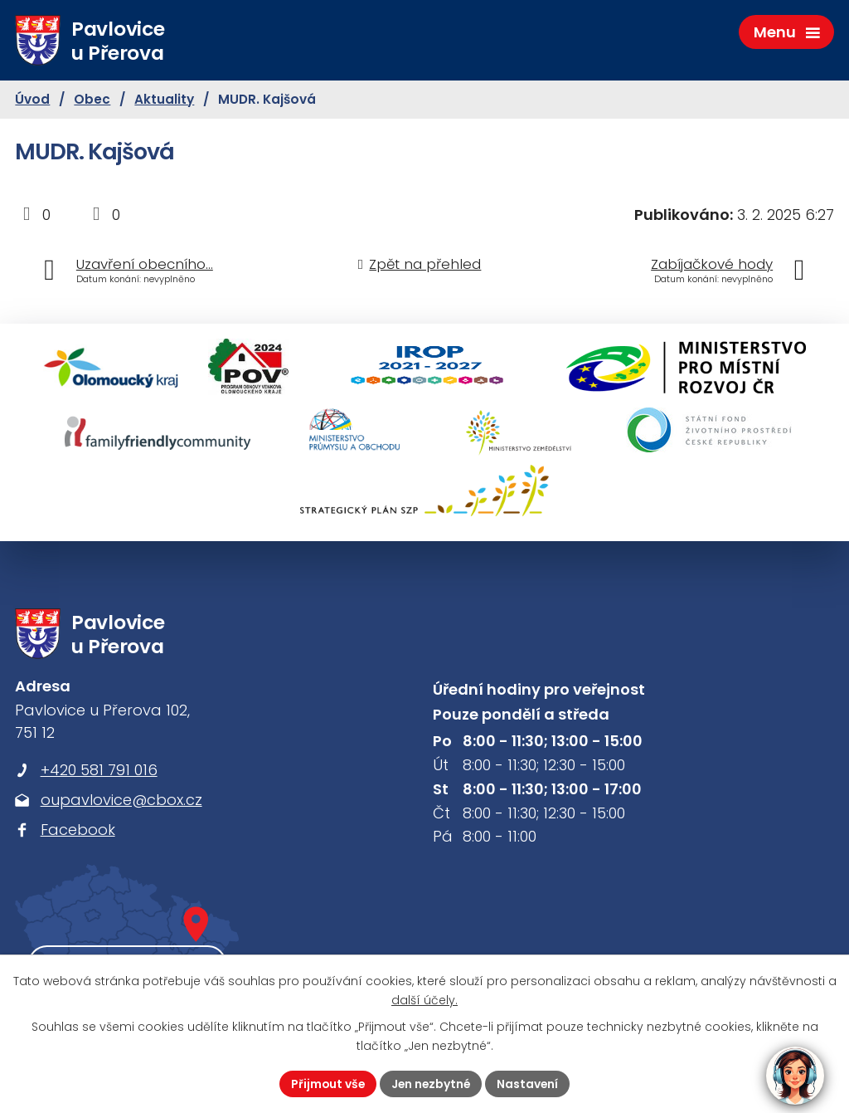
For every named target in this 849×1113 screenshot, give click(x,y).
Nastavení (529, 1083)
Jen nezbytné (431, 1083)
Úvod (32, 101)
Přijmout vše (326, 1083)
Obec (92, 101)
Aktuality (164, 101)
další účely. (424, 1000)
